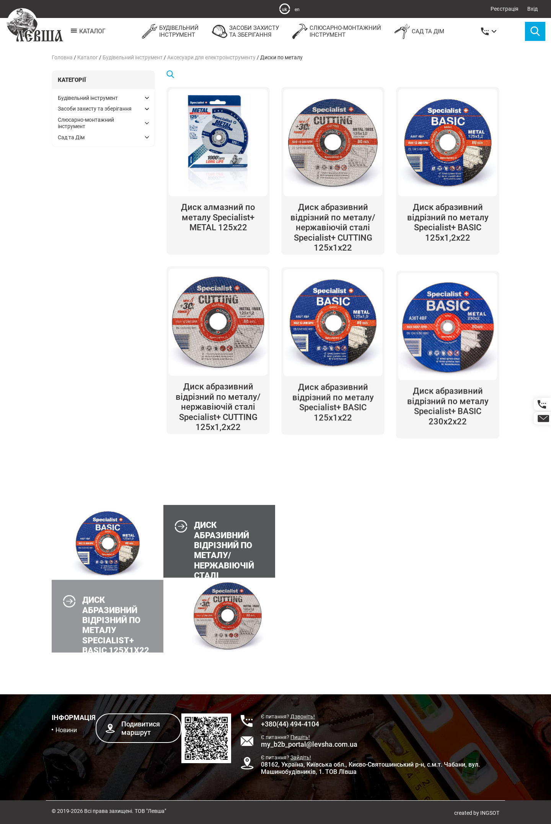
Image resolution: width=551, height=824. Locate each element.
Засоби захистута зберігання (244, 31)
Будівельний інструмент (133, 57)
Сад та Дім (418, 31)
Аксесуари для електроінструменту (211, 57)
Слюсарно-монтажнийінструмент (335, 31)
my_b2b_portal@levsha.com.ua (309, 744)
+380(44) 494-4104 (290, 724)
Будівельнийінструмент (169, 31)
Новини (66, 730)
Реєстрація (504, 9)
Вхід (532, 9)
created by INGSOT (476, 813)
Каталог (87, 57)
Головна (62, 57)
